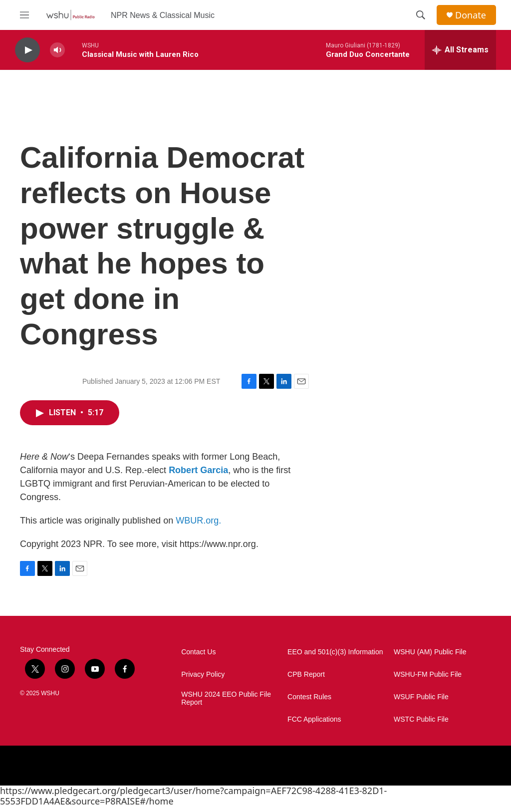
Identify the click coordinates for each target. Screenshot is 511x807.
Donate (470, 15)
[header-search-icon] (420, 14)
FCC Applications (314, 719)
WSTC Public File (421, 719)
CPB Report (306, 674)
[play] (27, 50)
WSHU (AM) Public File (430, 652)
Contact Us (198, 652)
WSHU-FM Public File (428, 674)
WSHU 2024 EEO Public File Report (226, 698)
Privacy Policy (203, 674)
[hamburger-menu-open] (24, 15)
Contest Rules (309, 697)
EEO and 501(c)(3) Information (335, 652)
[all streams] (460, 50)
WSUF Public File (421, 697)
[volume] (57, 50)
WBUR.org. (198, 521)
